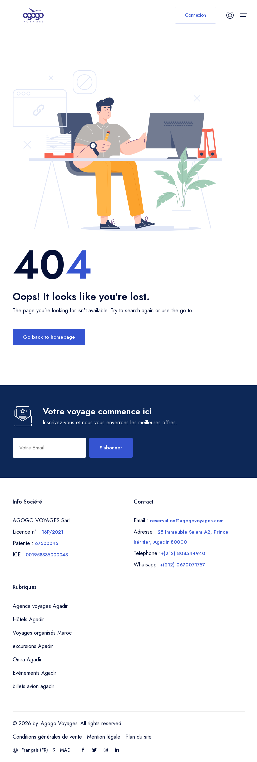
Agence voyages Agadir (40, 606)
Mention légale (103, 737)
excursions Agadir (33, 646)
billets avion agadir (33, 686)
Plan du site (138, 737)
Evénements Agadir (34, 673)
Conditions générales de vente (47, 737)
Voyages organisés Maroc (42, 633)
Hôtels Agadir (28, 619)
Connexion (195, 15)
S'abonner (111, 447)
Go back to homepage (49, 337)
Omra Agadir (27, 659)
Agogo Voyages (59, 723)
